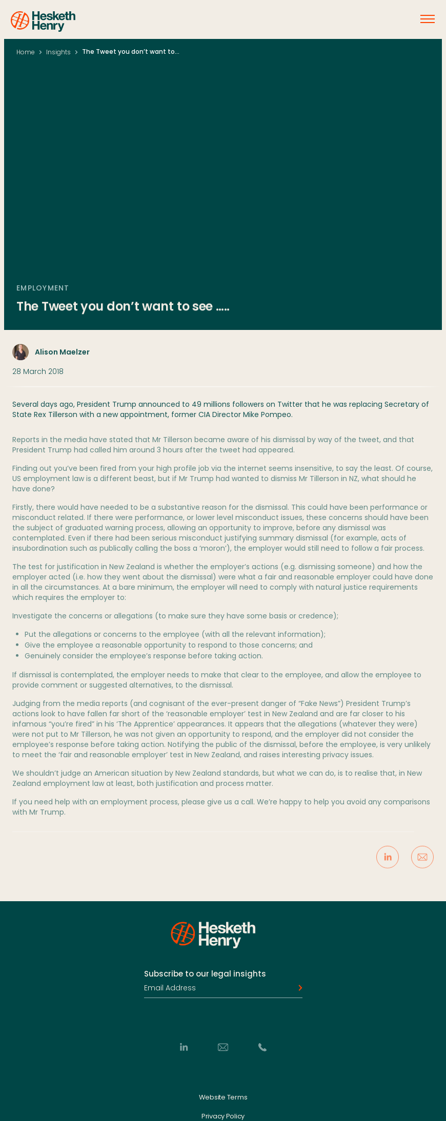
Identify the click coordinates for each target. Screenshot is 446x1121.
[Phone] (262, 1047)
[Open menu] (427, 19)
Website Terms (223, 1097)
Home (25, 52)
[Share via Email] (422, 863)
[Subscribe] (297, 988)
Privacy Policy (223, 1117)
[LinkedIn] (183, 1047)
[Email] (223, 1047)
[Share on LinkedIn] (387, 863)
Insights (58, 52)
